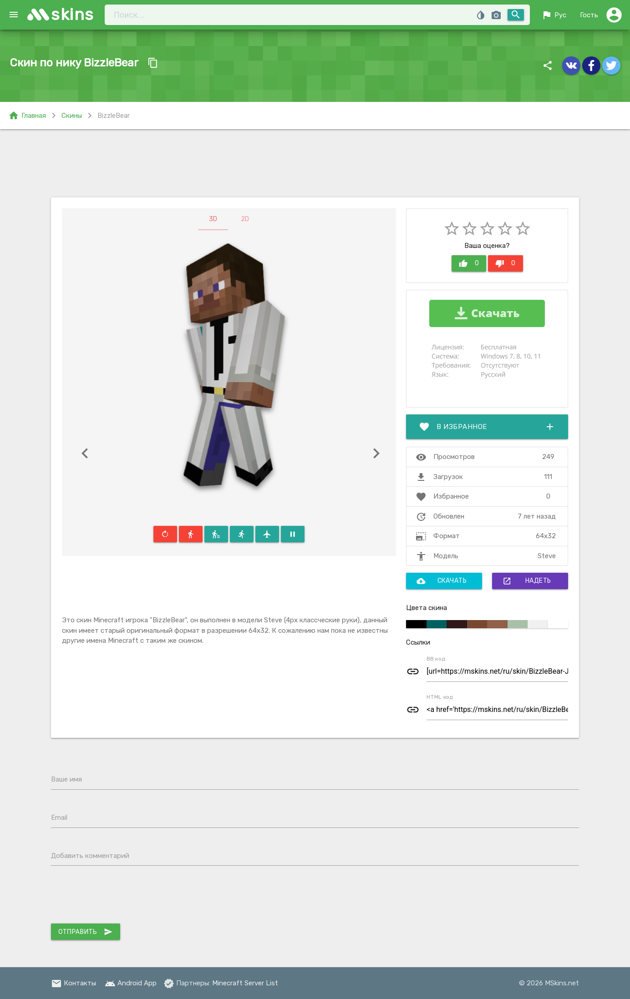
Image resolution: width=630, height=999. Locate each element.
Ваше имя (66, 779)
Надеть (527, 581)
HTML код (440, 697)
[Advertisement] (315, 163)
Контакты (73, 983)
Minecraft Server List (245, 983)
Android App (131, 983)
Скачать (442, 581)
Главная (27, 115)
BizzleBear (113, 115)
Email (59, 817)
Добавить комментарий (90, 856)
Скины (71, 115)
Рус (553, 15)
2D (245, 219)
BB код (436, 659)
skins (72, 14)
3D (213, 219)
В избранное (487, 426)
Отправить (85, 931)
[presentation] (120, 896)
